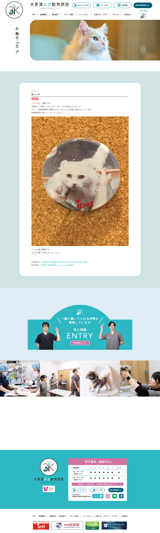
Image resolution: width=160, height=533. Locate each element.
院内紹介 (55, 14)
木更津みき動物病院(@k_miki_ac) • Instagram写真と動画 (64, 262)
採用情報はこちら (80, 343)
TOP (33, 14)
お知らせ (35, 98)
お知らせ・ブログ (101, 14)
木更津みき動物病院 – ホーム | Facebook (57, 265)
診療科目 (53, 516)
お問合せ (127, 14)
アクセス (115, 14)
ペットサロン (84, 14)
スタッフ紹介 (69, 14)
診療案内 (43, 14)
